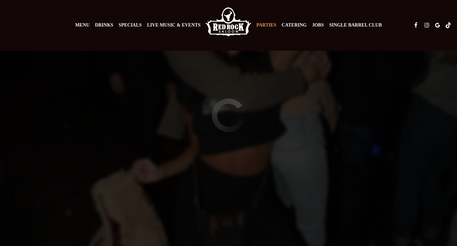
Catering (294, 25)
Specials (130, 25)
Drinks (104, 25)
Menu (82, 25)
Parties (266, 25)
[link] (228, 22)
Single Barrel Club (355, 25)
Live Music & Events (173, 25)
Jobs (318, 25)
